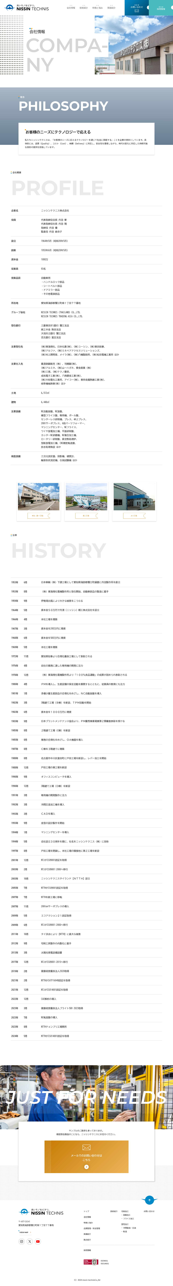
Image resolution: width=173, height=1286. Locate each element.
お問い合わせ (149, 1211)
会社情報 (71, 8)
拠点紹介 (87, 1240)
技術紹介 (84, 8)
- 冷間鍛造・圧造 (128, 1228)
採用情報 (87, 1250)
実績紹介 (111, 8)
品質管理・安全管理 (92, 1228)
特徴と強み (97, 8)
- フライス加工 (127, 1219)
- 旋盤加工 (125, 1215)
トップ (86, 1211)
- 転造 (124, 1231)
